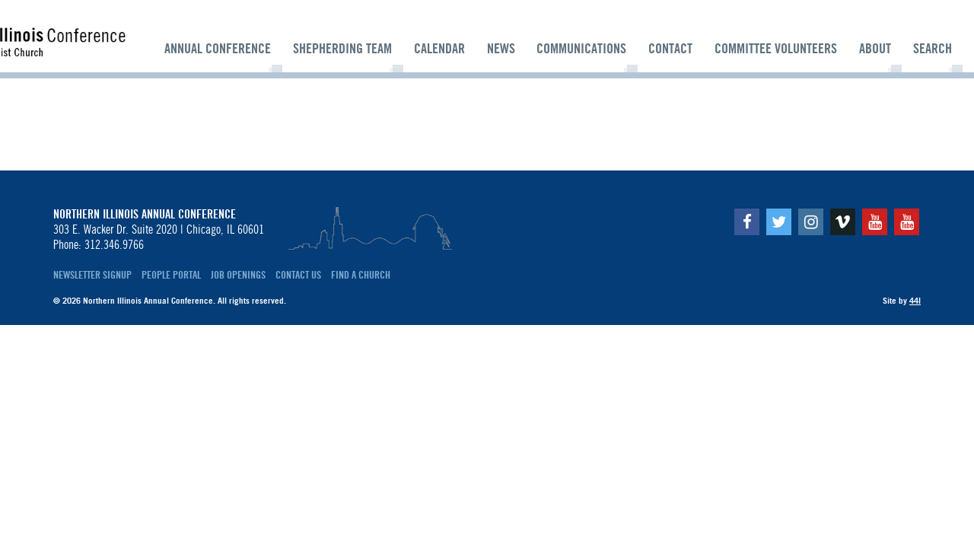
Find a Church (360, 275)
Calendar (439, 48)
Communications (581, 48)
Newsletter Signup (92, 275)
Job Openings (238, 275)
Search (932, 48)
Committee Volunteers (776, 48)
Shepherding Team (342, 48)
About (875, 48)
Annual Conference (217, 48)
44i (915, 300)
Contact (670, 48)
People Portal (171, 275)
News (501, 48)
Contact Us (298, 275)
